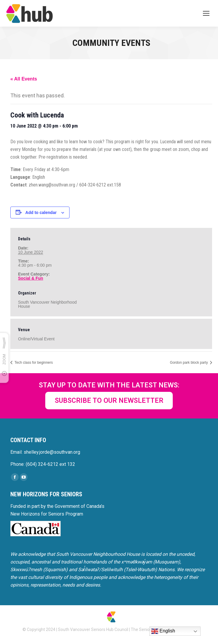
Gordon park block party (189, 362)
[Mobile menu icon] (206, 13)
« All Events (23, 78)
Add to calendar (41, 212)
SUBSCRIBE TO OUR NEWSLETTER (109, 401)
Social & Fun (30, 278)
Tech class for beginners (33, 362)
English (163, 631)
